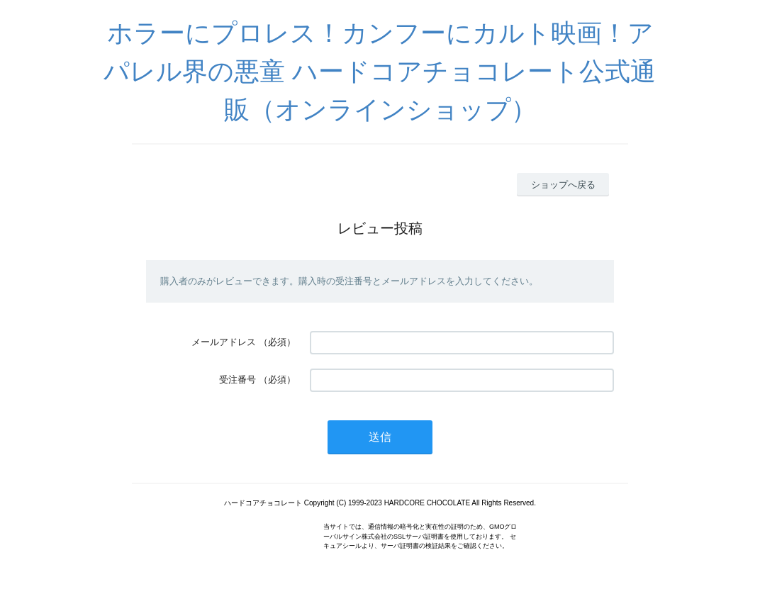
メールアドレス (223, 342)
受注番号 (237, 379)
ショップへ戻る (563, 184)
